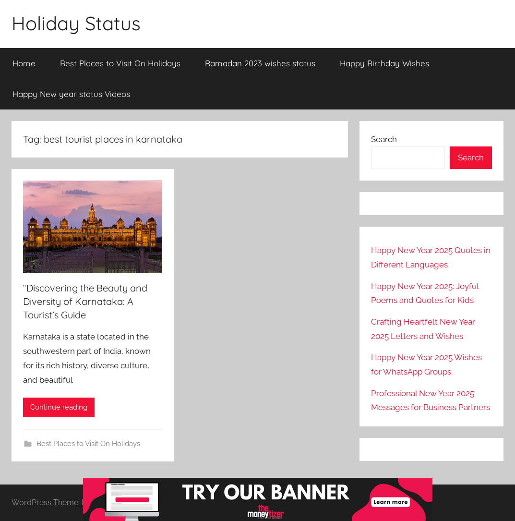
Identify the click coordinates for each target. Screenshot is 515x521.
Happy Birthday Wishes (384, 63)
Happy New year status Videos (71, 94)
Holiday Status (76, 23)
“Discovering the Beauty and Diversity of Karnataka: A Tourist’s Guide (85, 301)
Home (24, 63)
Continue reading (58, 407)
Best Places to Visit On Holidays (120, 63)
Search (384, 139)
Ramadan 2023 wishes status (260, 63)
